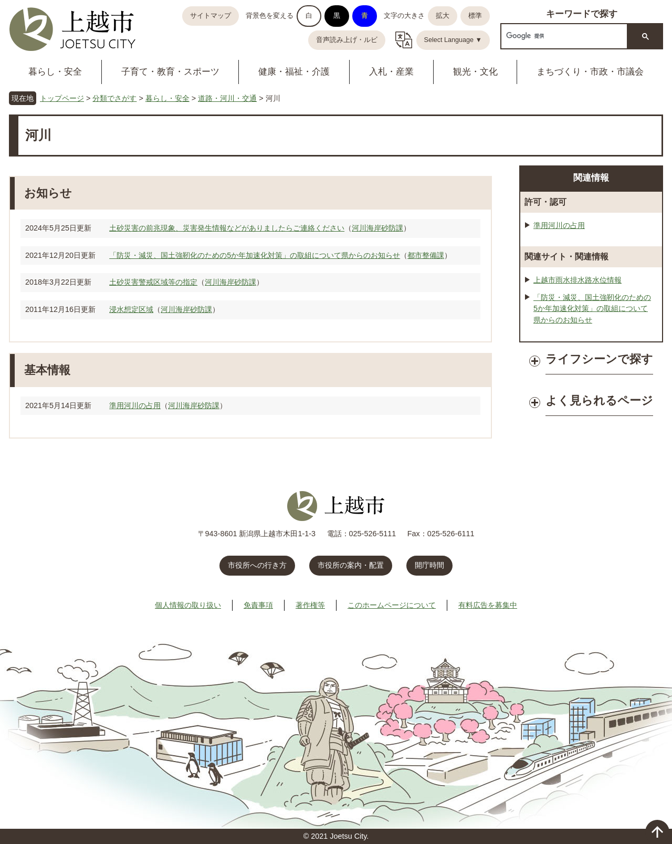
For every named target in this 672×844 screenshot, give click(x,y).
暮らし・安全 (55, 72)
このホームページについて (392, 605)
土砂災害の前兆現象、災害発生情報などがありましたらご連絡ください (226, 228)
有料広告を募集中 (487, 605)
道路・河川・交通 (227, 98)
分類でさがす (114, 98)
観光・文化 (475, 72)
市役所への (257, 565)
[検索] (563, 35)
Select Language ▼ (453, 40)
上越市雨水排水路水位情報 (577, 280)
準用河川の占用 (135, 405)
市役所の (351, 565)
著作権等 (310, 605)
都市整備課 (425, 255)
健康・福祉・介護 (294, 72)
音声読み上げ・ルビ (346, 40)
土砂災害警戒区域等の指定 (153, 282)
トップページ (62, 98)
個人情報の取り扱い (188, 605)
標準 (475, 15)
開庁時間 (429, 565)
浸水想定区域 (131, 309)
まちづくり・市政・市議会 (590, 72)
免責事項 (258, 605)
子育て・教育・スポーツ (170, 72)
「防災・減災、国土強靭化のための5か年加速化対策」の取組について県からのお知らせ (254, 255)
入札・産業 (391, 72)
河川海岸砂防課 (377, 228)
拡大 (442, 15)
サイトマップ (210, 15)
